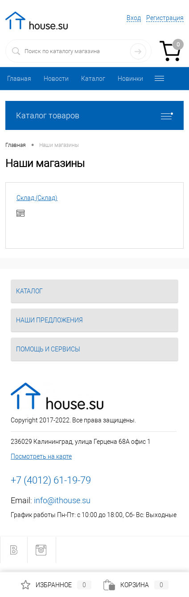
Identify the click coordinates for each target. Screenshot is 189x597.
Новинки (130, 78)
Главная (19, 78)
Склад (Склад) (37, 197)
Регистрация (165, 17)
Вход (134, 17)
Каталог (93, 78)
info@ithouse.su (62, 500)
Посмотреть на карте (41, 456)
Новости (56, 78)
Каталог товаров (94, 115)
